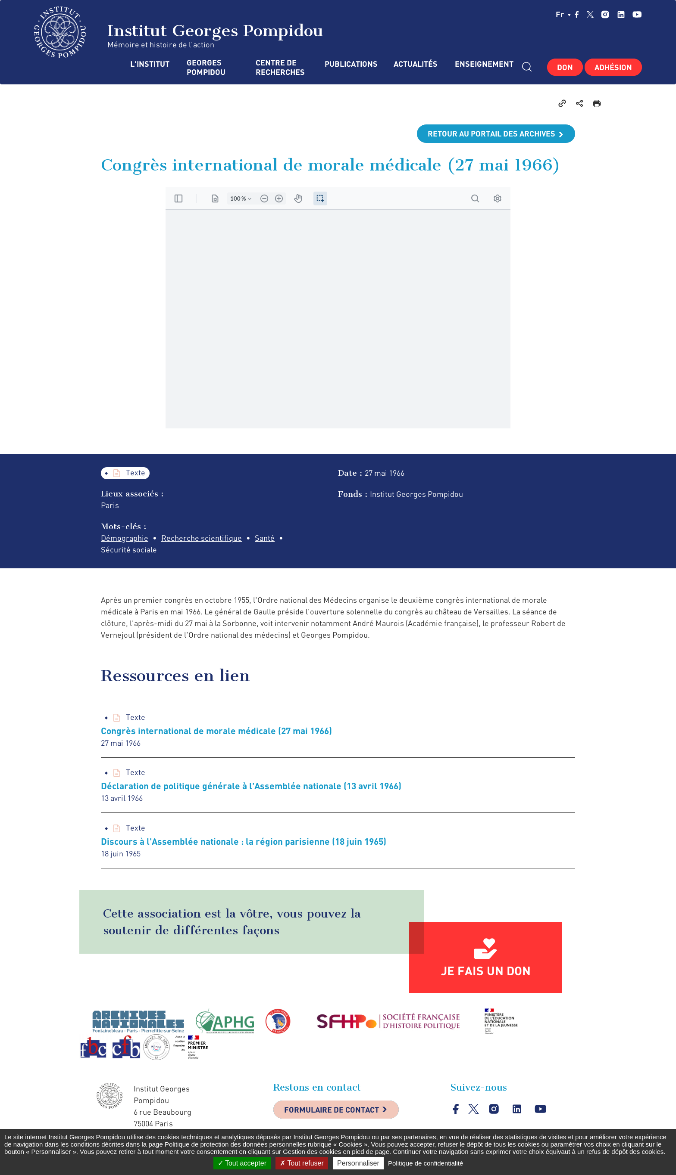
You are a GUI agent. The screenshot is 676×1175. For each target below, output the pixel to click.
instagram (605, 14)
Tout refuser (302, 1163)
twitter (590, 14)
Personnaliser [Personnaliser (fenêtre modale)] (358, 1163)
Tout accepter (242, 1163)
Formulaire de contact (331, 1109)
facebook (577, 14)
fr (563, 14)
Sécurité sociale (129, 549)
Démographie (124, 538)
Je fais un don (486, 970)
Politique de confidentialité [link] (425, 1163)
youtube (637, 14)
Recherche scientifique (201, 538)
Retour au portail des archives (491, 133)
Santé (265, 538)
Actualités (416, 63)
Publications (350, 63)
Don (565, 67)
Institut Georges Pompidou (178, 32)
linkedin (621, 14)
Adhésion (613, 67)
